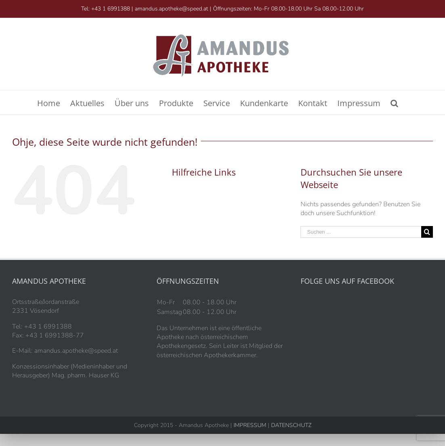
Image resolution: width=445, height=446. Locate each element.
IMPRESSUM (250, 425)
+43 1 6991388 (110, 9)
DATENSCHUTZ (290, 425)
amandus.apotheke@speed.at (171, 9)
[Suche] (394, 102)
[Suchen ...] (361, 232)
